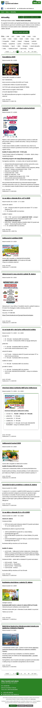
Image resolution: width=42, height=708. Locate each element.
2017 (13, 34)
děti (38, 37)
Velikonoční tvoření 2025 (11, 441)
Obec (7, 10)
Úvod (2, 10)
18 (13, 49)
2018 (18, 34)
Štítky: (3, 34)
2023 (10, 37)
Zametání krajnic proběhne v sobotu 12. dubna (19, 483)
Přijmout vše (12, 705)
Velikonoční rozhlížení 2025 (12, 236)
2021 (34, 34)
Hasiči (13, 39)
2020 (29, 34)
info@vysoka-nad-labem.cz (26, 6)
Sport (13, 44)
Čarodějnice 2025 (8, 55)
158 (28, 49)
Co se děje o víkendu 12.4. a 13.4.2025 (16, 510)
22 (21, 49)
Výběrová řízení (13, 46)
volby (4, 46)
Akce (32, 37)
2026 (27, 37)
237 (32, 49)
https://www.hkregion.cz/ (25, 156)
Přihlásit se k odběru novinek (32, 15)
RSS (20, 15)
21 (19, 49)
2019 (23, 34)
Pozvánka (26, 41)
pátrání (34, 39)
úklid (19, 44)
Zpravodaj (23, 46)
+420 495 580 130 (11, 6)
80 (25, 49)
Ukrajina (25, 44)
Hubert (20, 39)
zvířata (31, 46)
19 (15, 49)
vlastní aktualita (35, 44)
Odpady (27, 39)
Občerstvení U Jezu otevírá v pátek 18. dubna (19, 272)
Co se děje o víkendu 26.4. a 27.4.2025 (16, 196)
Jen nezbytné (21, 705)
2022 (4, 37)
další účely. (33, 699)
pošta (19, 41)
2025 (21, 37)
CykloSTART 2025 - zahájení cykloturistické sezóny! (18, 107)
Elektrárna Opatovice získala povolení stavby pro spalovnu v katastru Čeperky (20, 625)
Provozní (34, 41)
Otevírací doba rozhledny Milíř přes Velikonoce (19, 386)
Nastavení (30, 705)
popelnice (12, 41)
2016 (8, 34)
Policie (4, 41)
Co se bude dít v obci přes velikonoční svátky (19, 328)
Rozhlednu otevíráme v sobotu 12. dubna (17, 580)
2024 (15, 37)
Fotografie (6, 39)
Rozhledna (6, 44)
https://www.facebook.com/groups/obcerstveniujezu (17, 313)
